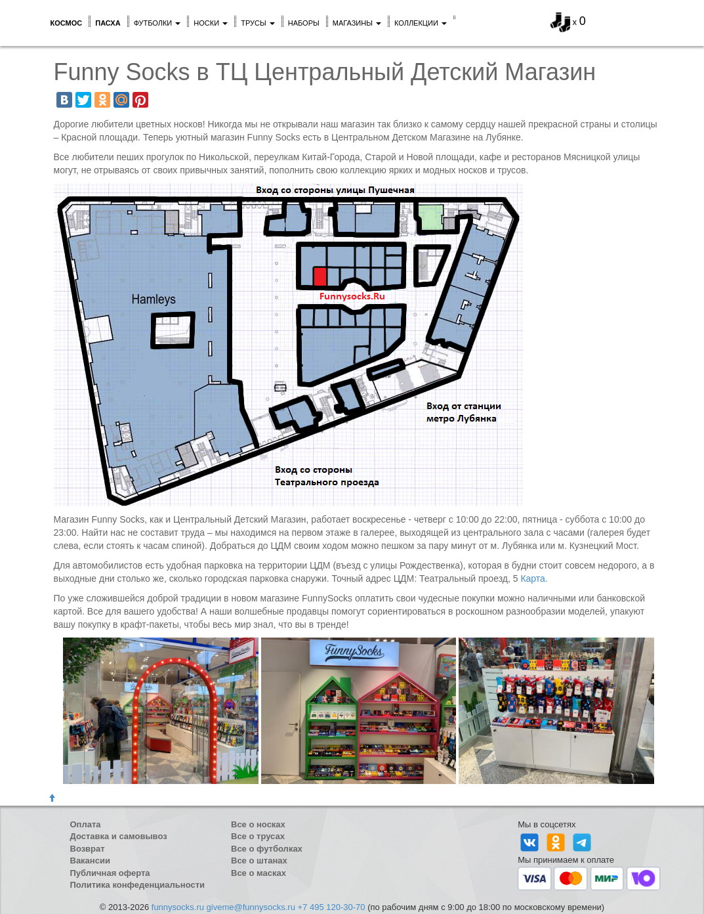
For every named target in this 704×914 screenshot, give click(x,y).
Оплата (85, 824)
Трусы (258, 23)
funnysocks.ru (178, 907)
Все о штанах (259, 860)
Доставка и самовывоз (118, 836)
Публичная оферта (110, 873)
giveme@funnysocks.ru (251, 907)
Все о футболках (266, 849)
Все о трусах (258, 836)
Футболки (157, 23)
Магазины (357, 23)
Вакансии (90, 860)
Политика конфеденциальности (137, 885)
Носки (211, 23)
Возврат (87, 849)
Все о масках (258, 873)
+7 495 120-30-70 (331, 907)
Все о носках (258, 824)
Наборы (304, 23)
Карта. (533, 578)
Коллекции (420, 23)
